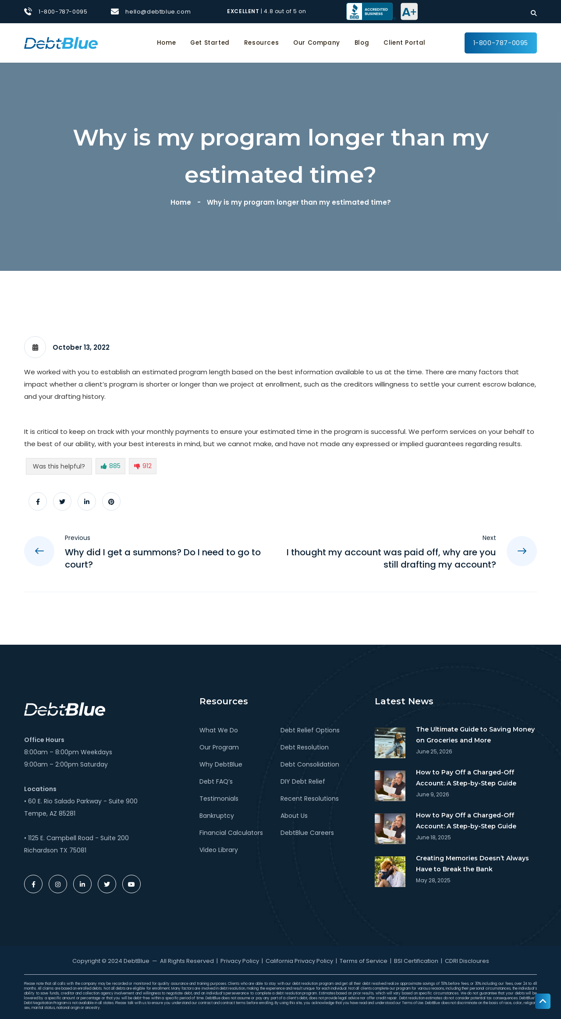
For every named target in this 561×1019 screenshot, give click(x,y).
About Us (294, 815)
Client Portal (404, 43)
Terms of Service (363, 961)
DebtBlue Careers (307, 832)
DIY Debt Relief (302, 781)
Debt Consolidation (309, 764)
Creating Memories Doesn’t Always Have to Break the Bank (472, 863)
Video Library (218, 849)
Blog (362, 43)
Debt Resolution (304, 747)
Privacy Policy (239, 961)
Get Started (210, 43)
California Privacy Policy (299, 961)
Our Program (219, 747)
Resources (261, 43)
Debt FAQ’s (216, 781)
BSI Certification (416, 961)
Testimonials (218, 798)
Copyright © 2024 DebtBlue (110, 961)
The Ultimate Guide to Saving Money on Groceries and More (475, 734)
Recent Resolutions (309, 798)
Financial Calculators (231, 832)
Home (166, 43)
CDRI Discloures (467, 961)
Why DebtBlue (220, 764)
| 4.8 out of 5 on (267, 11)
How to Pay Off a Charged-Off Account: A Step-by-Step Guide (466, 777)
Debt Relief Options (310, 730)
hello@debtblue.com (158, 11)
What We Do (218, 730)
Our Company (316, 43)
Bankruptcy (216, 815)
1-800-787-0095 (63, 11)
